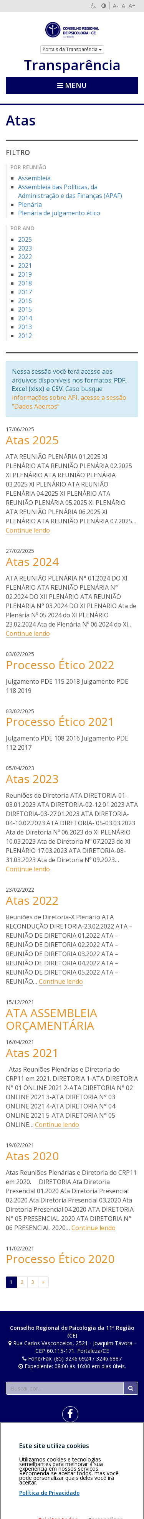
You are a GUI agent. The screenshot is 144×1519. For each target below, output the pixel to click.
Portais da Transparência (72, 49)
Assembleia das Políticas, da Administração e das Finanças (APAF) (70, 191)
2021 (25, 265)
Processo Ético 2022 (60, 665)
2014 (25, 318)
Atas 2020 (32, 1156)
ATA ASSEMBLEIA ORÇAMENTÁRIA (51, 1019)
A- (115, 5)
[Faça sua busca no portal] (65, 1388)
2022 (25, 256)
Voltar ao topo (120, 1441)
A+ (132, 5)
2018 (25, 283)
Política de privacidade (33, 1445)
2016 (25, 301)
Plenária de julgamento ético (59, 213)
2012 (25, 336)
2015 (25, 309)
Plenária (30, 204)
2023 (25, 248)
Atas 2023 (32, 779)
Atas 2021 (32, 1052)
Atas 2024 (32, 561)
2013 (25, 327)
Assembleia (34, 178)
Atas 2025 (32, 440)
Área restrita (24, 1441)
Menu (72, 85)
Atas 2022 (32, 900)
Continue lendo (28, 530)
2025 (25, 239)
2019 (25, 274)
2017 (25, 292)
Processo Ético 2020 (60, 1259)
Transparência (72, 65)
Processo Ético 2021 (60, 721)
